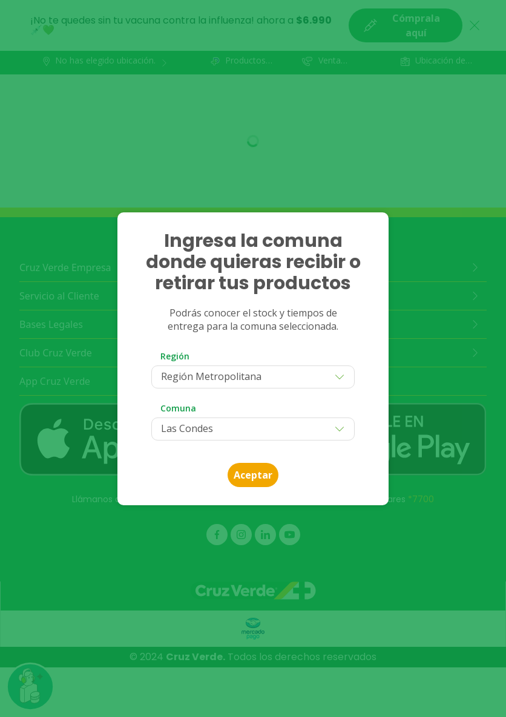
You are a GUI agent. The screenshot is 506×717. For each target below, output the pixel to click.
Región (174, 356)
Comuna (178, 408)
